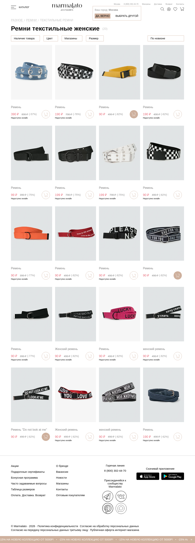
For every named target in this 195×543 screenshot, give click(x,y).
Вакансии (62, 471)
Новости (61, 477)
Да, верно (103, 15)
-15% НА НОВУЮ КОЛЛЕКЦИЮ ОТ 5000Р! (31, 539)
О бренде (62, 465)
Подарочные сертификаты (28, 471)
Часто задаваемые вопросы (29, 483)
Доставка (158, 4)
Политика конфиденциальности (58, 526)
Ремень (16, 107)
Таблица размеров (23, 489)
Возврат (169, 4)
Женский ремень (66, 349)
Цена (49, 38)
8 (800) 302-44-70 (131, 4)
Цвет (68, 38)
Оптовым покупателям (70, 495)
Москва (117, 4)
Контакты (180, 4)
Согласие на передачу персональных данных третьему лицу (49, 529)
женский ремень (154, 349)
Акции (15, 465)
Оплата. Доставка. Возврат (28, 495)
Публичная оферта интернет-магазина (114, 529)
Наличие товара (24, 38)
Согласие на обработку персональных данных (109, 526)
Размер (112, 38)
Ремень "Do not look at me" (29, 429)
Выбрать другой (127, 15)
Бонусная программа (24, 477)
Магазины (146, 4)
